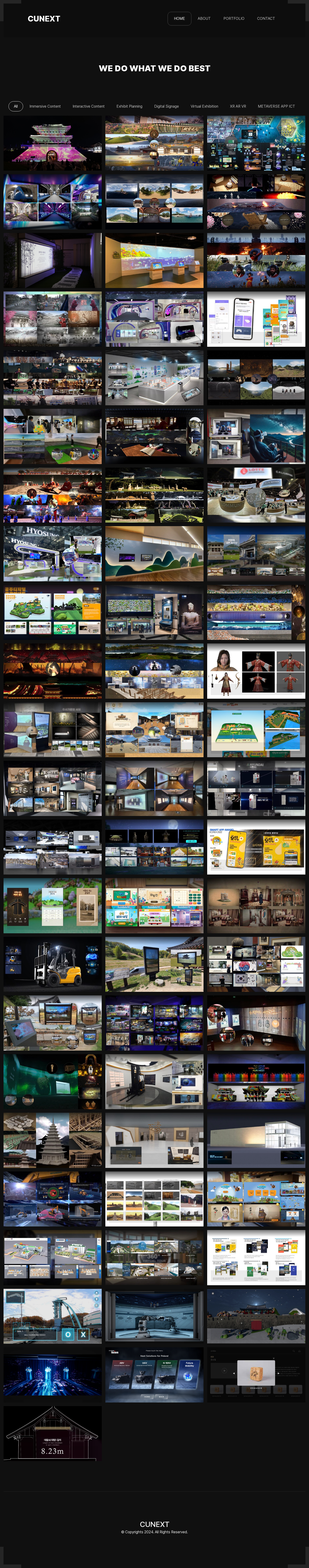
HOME (181, 18)
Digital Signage (167, 106)
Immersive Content (41, 106)
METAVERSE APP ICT (281, 106)
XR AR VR (242, 106)
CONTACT (266, 18)
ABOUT (204, 18)
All (11, 106)
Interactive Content (86, 106)
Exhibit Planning (129, 106)
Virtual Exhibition (206, 106)
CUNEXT (44, 18)
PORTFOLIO (233, 18)
